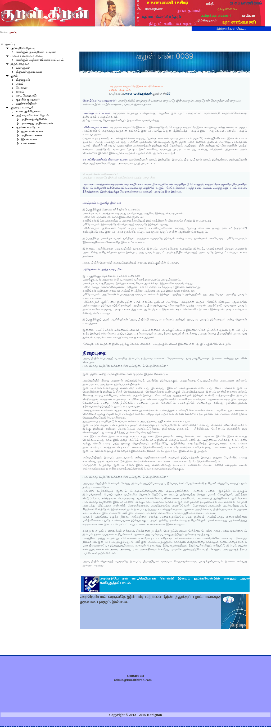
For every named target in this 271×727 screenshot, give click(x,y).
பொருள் (21, 87)
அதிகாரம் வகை (31, 135)
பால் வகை (28, 143)
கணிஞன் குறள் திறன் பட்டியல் (36, 51)
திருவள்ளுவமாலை (29, 71)
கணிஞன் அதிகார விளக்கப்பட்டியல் (40, 59)
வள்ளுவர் (23, 67)
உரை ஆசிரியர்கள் (28, 111)
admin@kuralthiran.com (133, 680)
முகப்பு (10, 44)
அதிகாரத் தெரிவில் (34, 119)
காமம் (20, 91)
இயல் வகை (29, 139)
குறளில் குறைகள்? (28, 99)
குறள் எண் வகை (32, 131)
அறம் (19, 83)
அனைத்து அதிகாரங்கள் (37, 123)
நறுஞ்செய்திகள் (26, 103)
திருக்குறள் (23, 79)
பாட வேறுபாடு (26, 95)
